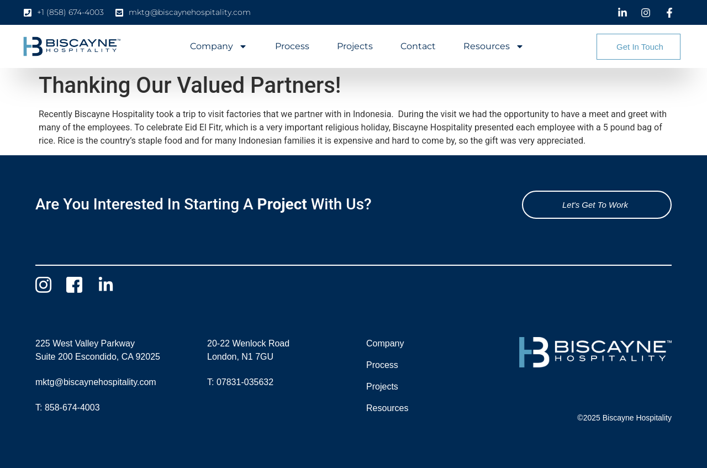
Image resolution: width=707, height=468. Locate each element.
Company (218, 46)
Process (292, 46)
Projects (355, 46)
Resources (493, 46)
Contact (418, 46)
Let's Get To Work (595, 204)
